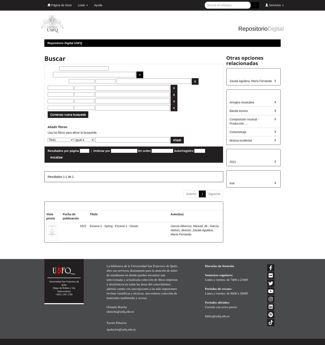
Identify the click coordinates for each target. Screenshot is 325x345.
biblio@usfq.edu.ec (217, 316)
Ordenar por (101, 151)
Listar (83, 5)
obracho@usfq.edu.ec (120, 311)
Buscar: (53, 68)
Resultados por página (63, 151)
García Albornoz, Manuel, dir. (189, 226)
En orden (144, 151)
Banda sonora (239, 111)
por (50, 74)
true (232, 183)
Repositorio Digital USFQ (64, 43)
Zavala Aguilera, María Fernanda (251, 81)
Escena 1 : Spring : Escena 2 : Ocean (114, 226)
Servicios (274, 5)
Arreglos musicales (242, 102)
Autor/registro (183, 151)
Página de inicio (59, 5)
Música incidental (241, 140)
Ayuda (98, 5)
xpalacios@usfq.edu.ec (121, 329)
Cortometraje (238, 132)
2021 (233, 161)
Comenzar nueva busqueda (68, 114)
